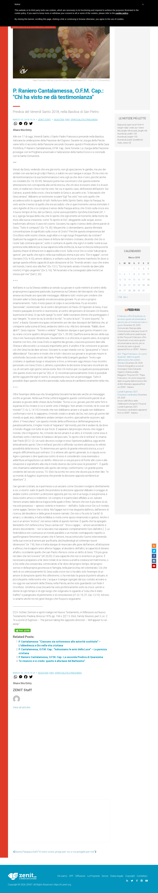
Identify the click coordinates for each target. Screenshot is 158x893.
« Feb (119, 297)
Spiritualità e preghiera (84, 120)
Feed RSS (134, 310)
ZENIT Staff (44, 120)
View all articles (21, 707)
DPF (71, 876)
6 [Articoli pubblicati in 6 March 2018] (124, 274)
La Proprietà (93, 876)
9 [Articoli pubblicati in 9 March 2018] (138, 274)
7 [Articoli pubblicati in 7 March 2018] (129, 274)
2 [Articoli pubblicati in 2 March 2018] (138, 269)
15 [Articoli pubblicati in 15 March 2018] (134, 280)
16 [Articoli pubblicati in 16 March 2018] (139, 280)
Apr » (125, 297)
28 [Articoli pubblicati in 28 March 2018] (129, 290)
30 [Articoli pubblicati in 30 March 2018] (139, 290)
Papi (67, 120)
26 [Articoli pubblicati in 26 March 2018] (120, 290)
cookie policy (121, 13)
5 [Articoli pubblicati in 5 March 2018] (120, 274)
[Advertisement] (61, 824)
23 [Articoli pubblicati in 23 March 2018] (139, 285)
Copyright (130, 876)
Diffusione (80, 876)
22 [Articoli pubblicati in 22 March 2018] (134, 285)
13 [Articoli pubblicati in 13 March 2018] (125, 280)
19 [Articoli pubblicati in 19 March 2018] (120, 285)
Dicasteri (59, 120)
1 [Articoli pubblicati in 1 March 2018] (134, 269)
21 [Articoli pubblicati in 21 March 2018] (129, 285)
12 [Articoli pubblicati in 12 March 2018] (120, 280)
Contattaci (142, 876)
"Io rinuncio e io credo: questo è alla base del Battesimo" (52, 660)
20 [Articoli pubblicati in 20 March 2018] (125, 285)
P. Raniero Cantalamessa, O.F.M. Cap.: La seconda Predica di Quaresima (61, 657)
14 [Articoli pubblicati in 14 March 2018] (129, 280)
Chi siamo (62, 876)
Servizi (105, 876)
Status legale (116, 876)
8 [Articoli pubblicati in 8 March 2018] (134, 274)
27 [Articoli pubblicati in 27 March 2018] (125, 290)
